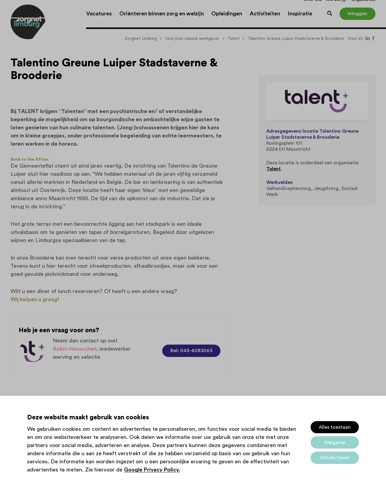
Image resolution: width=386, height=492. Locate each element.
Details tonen (335, 457)
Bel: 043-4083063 (191, 350)
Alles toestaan (335, 427)
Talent (273, 168)
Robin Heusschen (74, 349)
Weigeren (335, 442)
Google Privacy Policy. (152, 469)
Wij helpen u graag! (35, 299)
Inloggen (357, 13)
